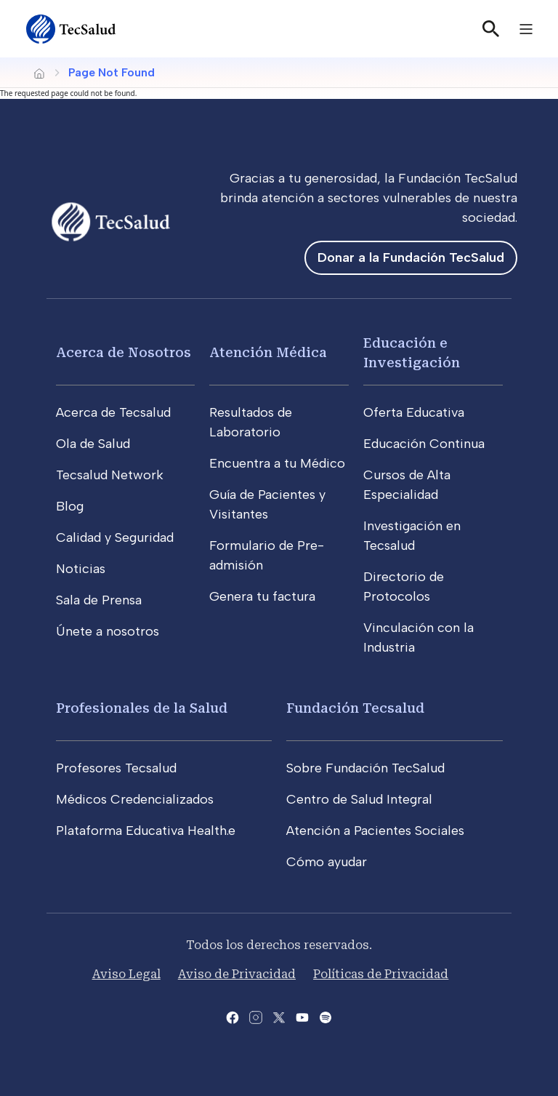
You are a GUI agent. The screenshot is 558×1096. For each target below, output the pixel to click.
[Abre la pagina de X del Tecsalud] (279, 1016)
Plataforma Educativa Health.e (145, 831)
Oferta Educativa (413, 412)
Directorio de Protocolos (403, 586)
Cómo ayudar (326, 862)
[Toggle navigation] (526, 29)
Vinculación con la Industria (418, 637)
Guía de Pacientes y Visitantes (267, 504)
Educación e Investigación (411, 352)
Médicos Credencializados (135, 799)
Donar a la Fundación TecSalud (411, 257)
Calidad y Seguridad (115, 537)
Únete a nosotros (107, 631)
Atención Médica (268, 352)
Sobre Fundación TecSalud (365, 768)
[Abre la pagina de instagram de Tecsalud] (255, 1016)
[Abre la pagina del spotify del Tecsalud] (325, 1016)
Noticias (80, 569)
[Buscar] (491, 29)
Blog (70, 506)
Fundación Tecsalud (355, 708)
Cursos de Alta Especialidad (406, 485)
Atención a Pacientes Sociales (375, 831)
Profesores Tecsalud (116, 768)
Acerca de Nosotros (123, 352)
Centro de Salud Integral (359, 799)
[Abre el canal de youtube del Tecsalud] (302, 1016)
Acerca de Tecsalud (113, 412)
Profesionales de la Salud (141, 708)
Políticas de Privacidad (380, 974)
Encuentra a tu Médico (277, 463)
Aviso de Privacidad (237, 974)
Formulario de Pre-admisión (266, 555)
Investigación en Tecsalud (412, 535)
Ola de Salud (93, 444)
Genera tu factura (262, 596)
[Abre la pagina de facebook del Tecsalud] (232, 1016)
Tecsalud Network (109, 475)
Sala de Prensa (99, 600)
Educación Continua (424, 444)
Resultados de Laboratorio (250, 422)
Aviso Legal (126, 974)
